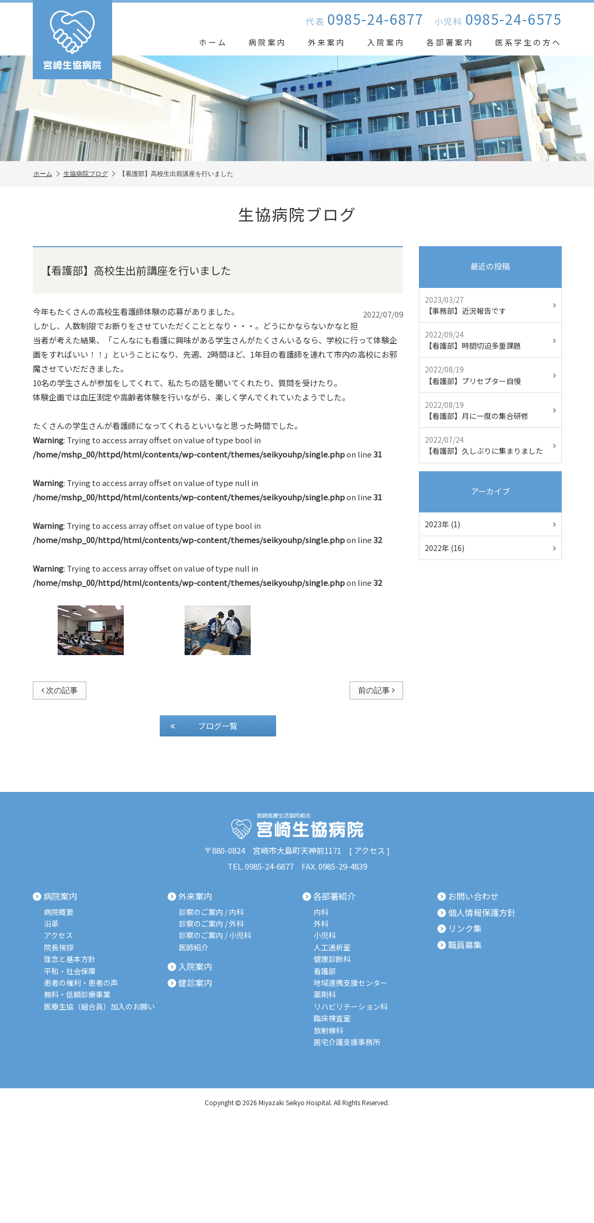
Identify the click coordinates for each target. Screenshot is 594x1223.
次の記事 (59, 690)
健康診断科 (332, 959)
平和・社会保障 (70, 971)
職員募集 (459, 945)
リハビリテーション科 (351, 1007)
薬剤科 (325, 994)
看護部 (325, 971)
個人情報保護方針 (476, 913)
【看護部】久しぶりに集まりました (490, 445)
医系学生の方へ (528, 42)
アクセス (369, 850)
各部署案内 (450, 42)
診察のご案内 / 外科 (211, 924)
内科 (321, 912)
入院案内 (386, 42)
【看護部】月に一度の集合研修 (490, 410)
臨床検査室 (332, 1018)
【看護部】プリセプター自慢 (490, 375)
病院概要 (59, 912)
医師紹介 (193, 947)
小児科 (325, 935)
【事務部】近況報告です (490, 305)
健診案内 (190, 983)
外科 (321, 924)
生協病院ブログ (89, 174)
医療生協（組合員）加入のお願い (99, 1007)
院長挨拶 (59, 947)
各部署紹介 (329, 896)
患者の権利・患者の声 (81, 983)
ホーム (213, 42)
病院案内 (268, 42)
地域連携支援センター (351, 983)
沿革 (51, 924)
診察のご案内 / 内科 (211, 912)
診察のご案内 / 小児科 (215, 935)
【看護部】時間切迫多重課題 (490, 340)
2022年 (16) (490, 548)
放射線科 (328, 1030)
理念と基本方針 (70, 959)
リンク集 (459, 928)
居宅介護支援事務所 (347, 1042)
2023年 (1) (490, 524)
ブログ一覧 (204, 725)
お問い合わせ (468, 896)
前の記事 (376, 690)
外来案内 (327, 42)
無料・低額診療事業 (77, 994)
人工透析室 (332, 947)
